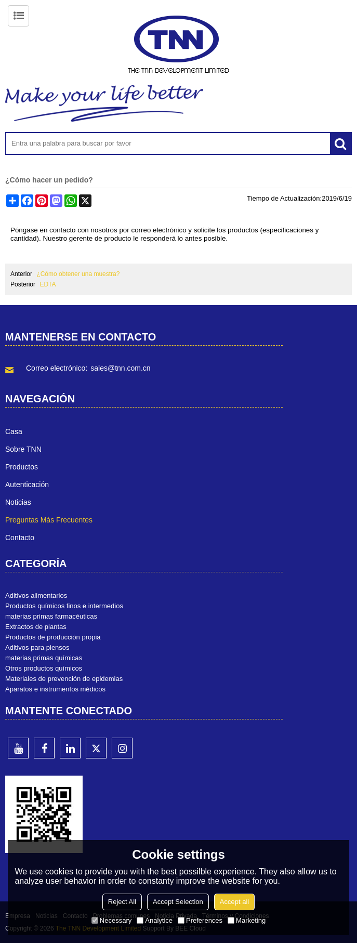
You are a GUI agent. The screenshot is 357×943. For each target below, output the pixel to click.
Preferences (200, 920)
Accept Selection (178, 902)
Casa (13, 431)
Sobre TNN (23, 449)
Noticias (18, 502)
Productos (21, 467)
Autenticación (27, 484)
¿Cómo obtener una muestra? (78, 274)
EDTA (47, 284)
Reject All (122, 902)
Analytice (155, 920)
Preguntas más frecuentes (48, 520)
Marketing (247, 920)
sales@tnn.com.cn (120, 368)
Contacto (19, 537)
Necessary (111, 920)
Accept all (234, 902)
